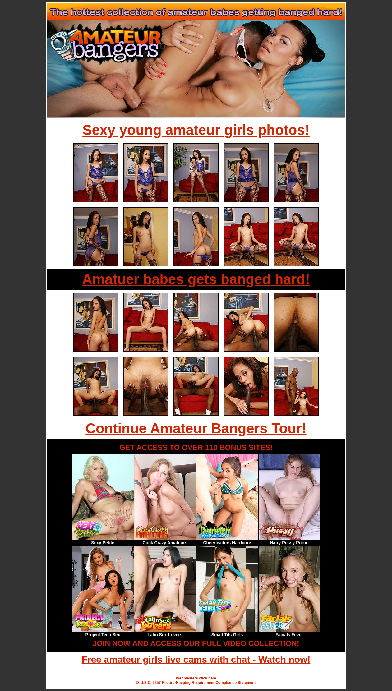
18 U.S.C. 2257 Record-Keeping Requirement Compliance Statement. (196, 682)
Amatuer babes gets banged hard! (196, 279)
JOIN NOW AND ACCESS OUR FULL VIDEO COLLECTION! (196, 643)
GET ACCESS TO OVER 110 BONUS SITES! (196, 447)
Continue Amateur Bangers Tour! (195, 428)
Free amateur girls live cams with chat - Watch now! (196, 659)
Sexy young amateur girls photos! (196, 130)
